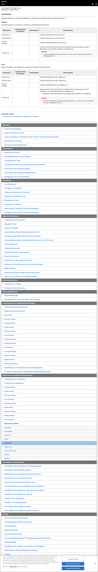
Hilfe (2, 4)
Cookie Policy (13, 568)
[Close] (95, 565)
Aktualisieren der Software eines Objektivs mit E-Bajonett (21, 116)
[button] (96, 4)
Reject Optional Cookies (73, 565)
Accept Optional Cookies (73, 570)
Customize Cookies (73, 560)
